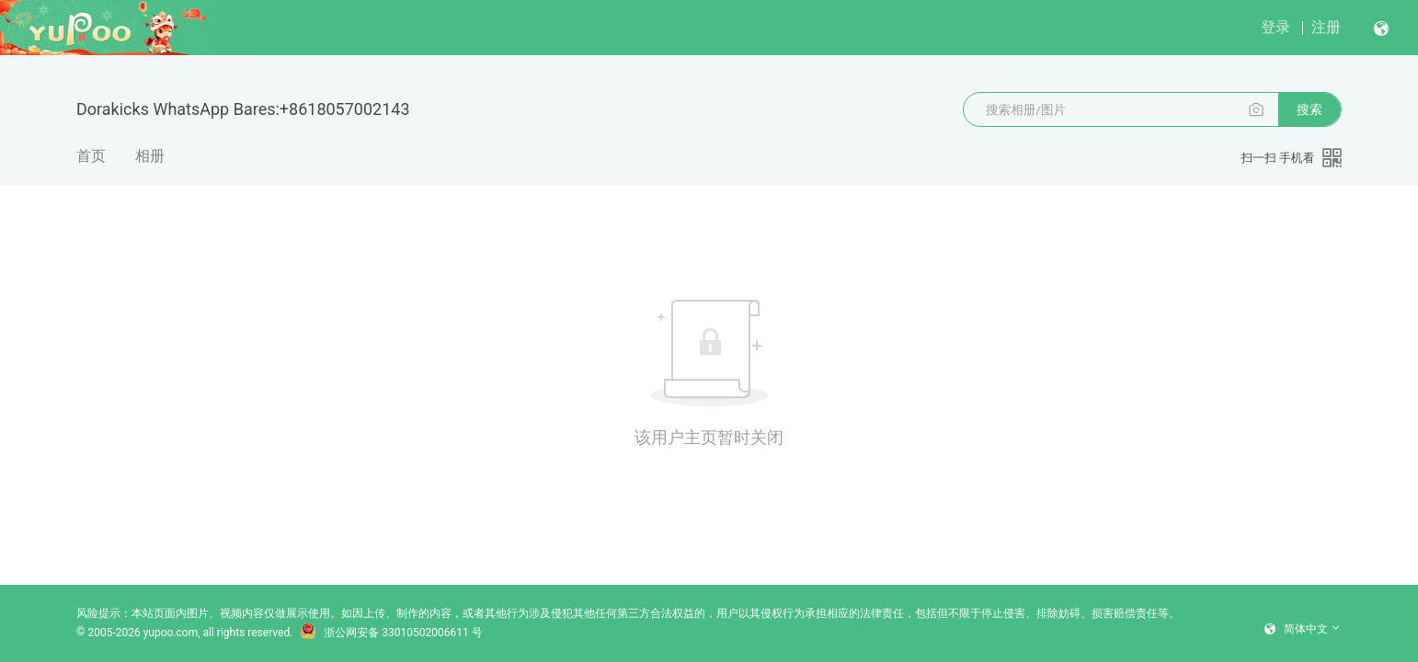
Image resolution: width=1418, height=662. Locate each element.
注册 (1326, 27)
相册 (150, 156)
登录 (1275, 27)
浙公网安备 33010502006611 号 (391, 632)
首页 (91, 156)
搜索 (1309, 109)
